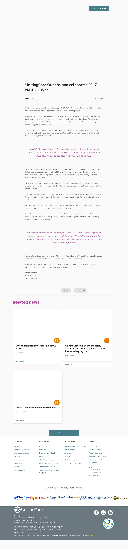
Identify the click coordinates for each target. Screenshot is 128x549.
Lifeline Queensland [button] (46, 463)
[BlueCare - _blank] (21, 506)
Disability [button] (17, 466)
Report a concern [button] (95, 463)
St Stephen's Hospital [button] (47, 476)
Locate (64, 9)
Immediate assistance (103, 9)
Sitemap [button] (81, 544)
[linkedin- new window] (110, 521)
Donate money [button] (69, 460)
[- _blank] (55, 506)
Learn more (20, 371)
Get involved (74, 9)
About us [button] (17, 476)
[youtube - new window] (103, 521)
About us (86, 9)
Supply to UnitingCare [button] (71, 473)
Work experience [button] (70, 470)
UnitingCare (80, 299)
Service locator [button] (94, 460)
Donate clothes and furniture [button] (74, 457)
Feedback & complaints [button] (97, 466)
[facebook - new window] (96, 521)
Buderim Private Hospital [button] (48, 473)
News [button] (16, 457)
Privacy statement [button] (70, 544)
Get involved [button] (18, 470)
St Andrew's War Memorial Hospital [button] (48, 481)
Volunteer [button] (67, 463)
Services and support (49, 9)
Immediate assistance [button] (22, 460)
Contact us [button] (93, 457)
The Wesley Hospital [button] (46, 470)
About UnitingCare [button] (40, 544)
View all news (64, 443)
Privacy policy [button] (19, 480)
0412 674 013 (30, 286)
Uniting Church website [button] (56, 544)
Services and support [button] (21, 463)
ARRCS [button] (41, 466)
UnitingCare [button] (43, 457)
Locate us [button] (17, 473)
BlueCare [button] (42, 460)
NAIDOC (65, 299)
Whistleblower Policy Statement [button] (100, 470)
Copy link (45, 299)
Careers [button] (67, 466)
